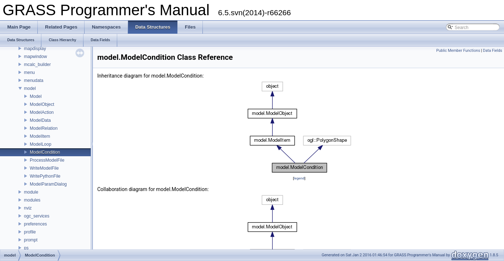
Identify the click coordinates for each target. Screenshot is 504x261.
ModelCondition (45, 152)
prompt (30, 240)
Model (36, 96)
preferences (35, 224)
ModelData (40, 120)
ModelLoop (40, 144)
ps (26, 247)
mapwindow (35, 56)
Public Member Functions (458, 50)
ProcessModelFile (47, 160)
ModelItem (40, 136)
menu (29, 72)
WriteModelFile (44, 168)
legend (299, 178)
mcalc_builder (37, 64)
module (31, 192)
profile (30, 232)
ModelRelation (44, 128)
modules (32, 200)
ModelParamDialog (48, 184)
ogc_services (36, 216)
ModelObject (42, 104)
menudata (33, 80)
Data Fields (492, 50)
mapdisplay (35, 48)
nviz (28, 208)
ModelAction (42, 112)
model (30, 88)
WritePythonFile (45, 176)
